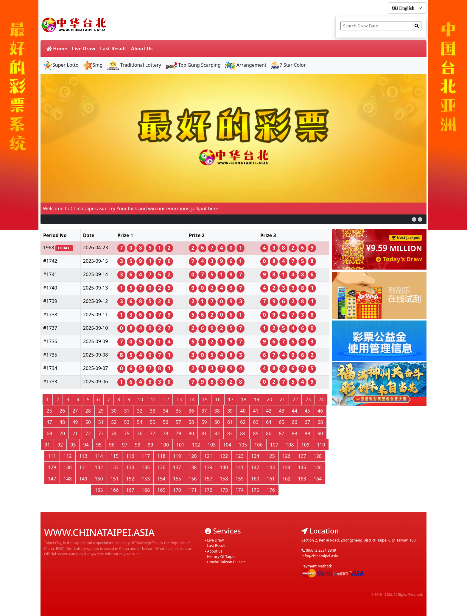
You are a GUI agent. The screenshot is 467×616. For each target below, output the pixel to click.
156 (193, 478)
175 (255, 490)
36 (191, 410)
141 (239, 467)
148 (67, 478)
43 (281, 410)
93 (73, 444)
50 (88, 422)
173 (224, 490)
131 (83, 467)
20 (269, 399)
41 (256, 410)
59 (204, 422)
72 (88, 433)
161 (271, 478)
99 (150, 444)
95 (99, 444)
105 (243, 444)
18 (243, 399)
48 (62, 422)
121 (208, 456)
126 (286, 456)
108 (290, 444)
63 (256, 422)
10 (140, 399)
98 (137, 444)
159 (239, 478)
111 (52, 456)
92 (60, 444)
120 (193, 456)
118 (161, 456)
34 (165, 410)
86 (268, 433)
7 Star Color (288, 65)
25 (49, 410)
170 (177, 490)
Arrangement (245, 65)
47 (49, 422)
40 (242, 410)
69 (49, 433)
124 (255, 456)
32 (139, 410)
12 (166, 399)
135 (146, 467)
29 (101, 410)
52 (113, 422)
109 (305, 444)
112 (67, 456)
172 (208, 490)
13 (179, 399)
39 (230, 410)
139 (208, 467)
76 (139, 433)
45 (307, 410)
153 (146, 478)
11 (153, 399)
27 (75, 410)
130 (67, 467)
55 (152, 422)
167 (130, 490)
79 (178, 433)
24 (321, 399)
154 (161, 478)
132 (99, 467)
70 (62, 433)
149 (83, 478)
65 (281, 422)
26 (62, 410)
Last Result (113, 48)
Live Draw (83, 48)
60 (217, 422)
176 (271, 490)
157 (208, 478)
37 (204, 410)
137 (177, 467)
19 (256, 399)
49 (75, 422)
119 (177, 456)
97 (124, 444)
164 (318, 478)
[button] (414, 219)
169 (161, 490)
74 (113, 433)
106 (258, 444)
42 (268, 410)
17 (231, 399)
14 (192, 399)
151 (114, 478)
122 (224, 456)
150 (99, 478)
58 (191, 422)
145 (302, 467)
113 (83, 456)
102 (196, 444)
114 (99, 456)
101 (180, 444)
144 (286, 467)
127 (302, 456)
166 (114, 490)
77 (152, 433)
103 (212, 444)
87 (281, 433)
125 (271, 456)
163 (302, 478)
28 (88, 410)
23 (308, 399)
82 (217, 433)
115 (114, 456)
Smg (92, 65)
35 (178, 410)
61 (230, 422)
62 (242, 422)
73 (101, 433)
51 (101, 422)
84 (242, 433)
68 (320, 422)
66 (294, 422)
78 (165, 433)
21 (282, 399)
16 (217, 399)
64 (268, 422)
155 (177, 478)
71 (75, 433)
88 (294, 433)
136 (161, 467)
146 (318, 467)
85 (256, 433)
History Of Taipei (221, 556)
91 (47, 444)
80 (191, 433)
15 (205, 399)
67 (307, 422)
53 (126, 422)
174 (239, 490)
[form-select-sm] (407, 8)
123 (239, 456)
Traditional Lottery (133, 65)
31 (126, 410)
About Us (142, 48)
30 (113, 410)
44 (294, 410)
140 (224, 467)
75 (126, 433)
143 (271, 467)
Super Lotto (61, 65)
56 (165, 422)
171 (193, 490)
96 (111, 444)
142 (255, 467)
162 (286, 478)
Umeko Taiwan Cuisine (226, 561)
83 (230, 433)
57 (178, 422)
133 (114, 467)
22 (295, 399)
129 (52, 467)
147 (52, 478)
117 (146, 456)
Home (56, 48)
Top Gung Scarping (193, 65)
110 (321, 444)
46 (320, 410)
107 (274, 444)
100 (165, 444)
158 (224, 478)
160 (255, 478)
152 (130, 478)
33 (152, 410)
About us (214, 551)
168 (146, 490)
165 (99, 490)
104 (227, 444)
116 (130, 456)
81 (204, 433)
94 (85, 444)
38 (217, 410)
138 (193, 467)
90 (320, 433)
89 (307, 433)
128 (318, 456)
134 (130, 467)
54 (139, 422)
